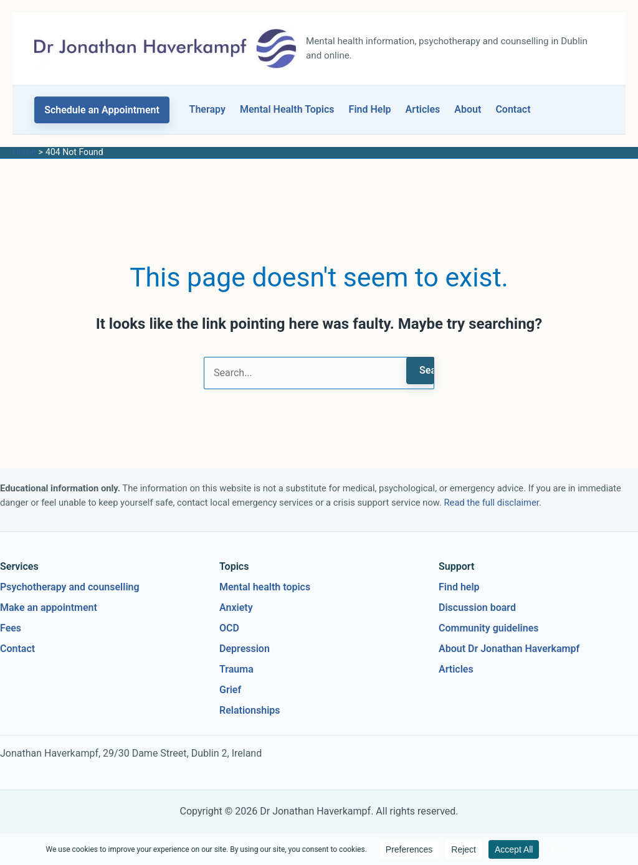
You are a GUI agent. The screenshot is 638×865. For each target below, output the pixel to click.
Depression (244, 649)
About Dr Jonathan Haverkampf (509, 649)
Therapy (207, 109)
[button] (101, 110)
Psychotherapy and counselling (70, 587)
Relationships (249, 710)
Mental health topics (264, 587)
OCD (229, 628)
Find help (459, 587)
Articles (423, 109)
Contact (512, 109)
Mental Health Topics (287, 109)
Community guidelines (489, 628)
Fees (10, 628)
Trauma (236, 669)
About (467, 109)
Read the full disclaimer (491, 502)
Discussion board (477, 607)
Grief (230, 690)
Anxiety (236, 607)
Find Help (370, 109)
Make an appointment (48, 607)
